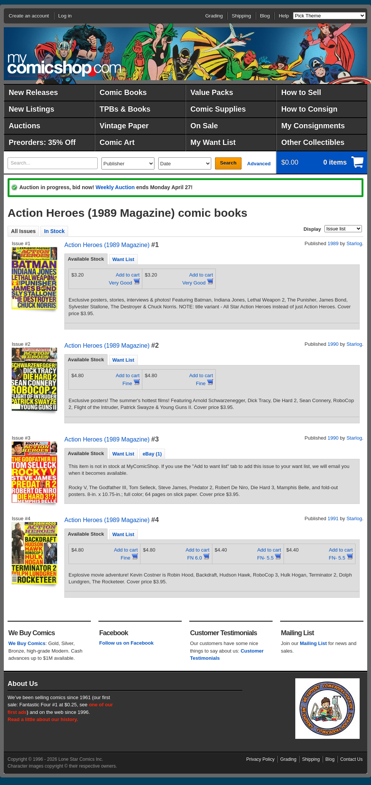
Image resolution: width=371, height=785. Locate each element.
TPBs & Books (125, 109)
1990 (332, 344)
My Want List (213, 142)
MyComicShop (64, 65)
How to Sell (301, 92)
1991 (332, 518)
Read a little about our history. (43, 719)
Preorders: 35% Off (42, 142)
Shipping (241, 16)
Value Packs (211, 92)
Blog (265, 16)
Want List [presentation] (123, 259)
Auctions (24, 125)
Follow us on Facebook (126, 643)
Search (228, 163)
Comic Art (117, 142)
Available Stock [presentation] (86, 259)
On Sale (204, 125)
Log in (65, 16)
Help (284, 16)
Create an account (29, 16)
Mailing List (313, 643)
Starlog (354, 243)
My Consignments (313, 125)
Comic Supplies (218, 109)
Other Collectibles (312, 142)
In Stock (54, 231)
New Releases (33, 92)
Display (312, 229)
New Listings (31, 109)
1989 (332, 243)
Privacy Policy (260, 759)
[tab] (86, 259)
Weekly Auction (114, 187)
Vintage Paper (124, 125)
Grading (214, 16)
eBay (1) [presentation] (152, 454)
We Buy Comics (26, 643)
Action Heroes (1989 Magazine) (107, 245)
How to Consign (309, 109)
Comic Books (123, 92)
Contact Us (351, 759)
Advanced (259, 163)
